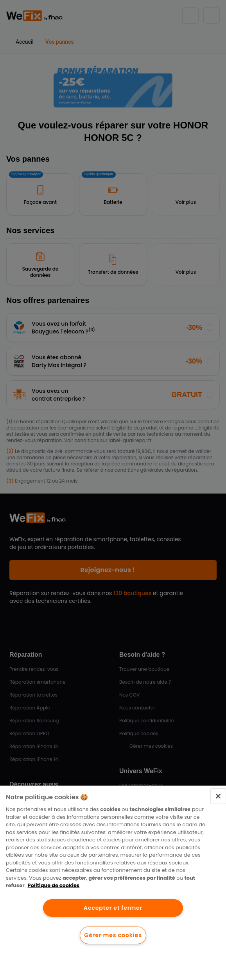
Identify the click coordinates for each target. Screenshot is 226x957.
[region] (113, 871)
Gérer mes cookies (113, 935)
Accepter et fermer (113, 908)
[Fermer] (218, 796)
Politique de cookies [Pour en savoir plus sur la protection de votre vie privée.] (54, 885)
